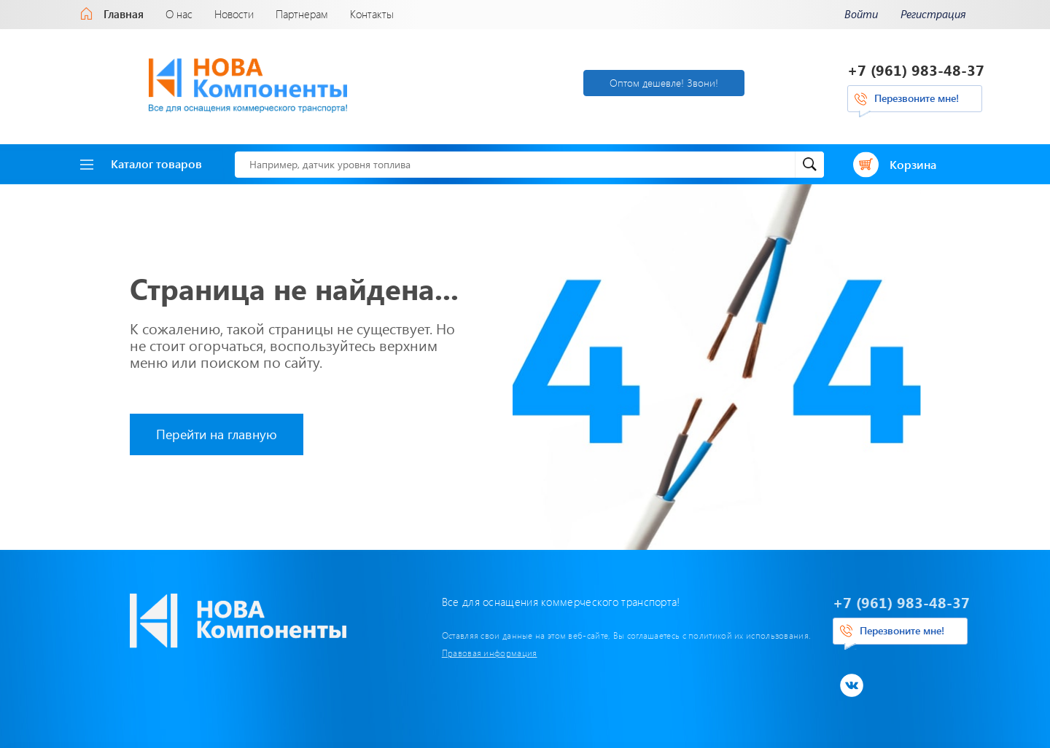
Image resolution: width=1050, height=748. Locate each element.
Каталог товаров (141, 161)
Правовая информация (434, 650)
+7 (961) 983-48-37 (915, 68)
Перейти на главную (216, 432)
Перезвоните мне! (916, 97)
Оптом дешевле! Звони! (595, 81)
